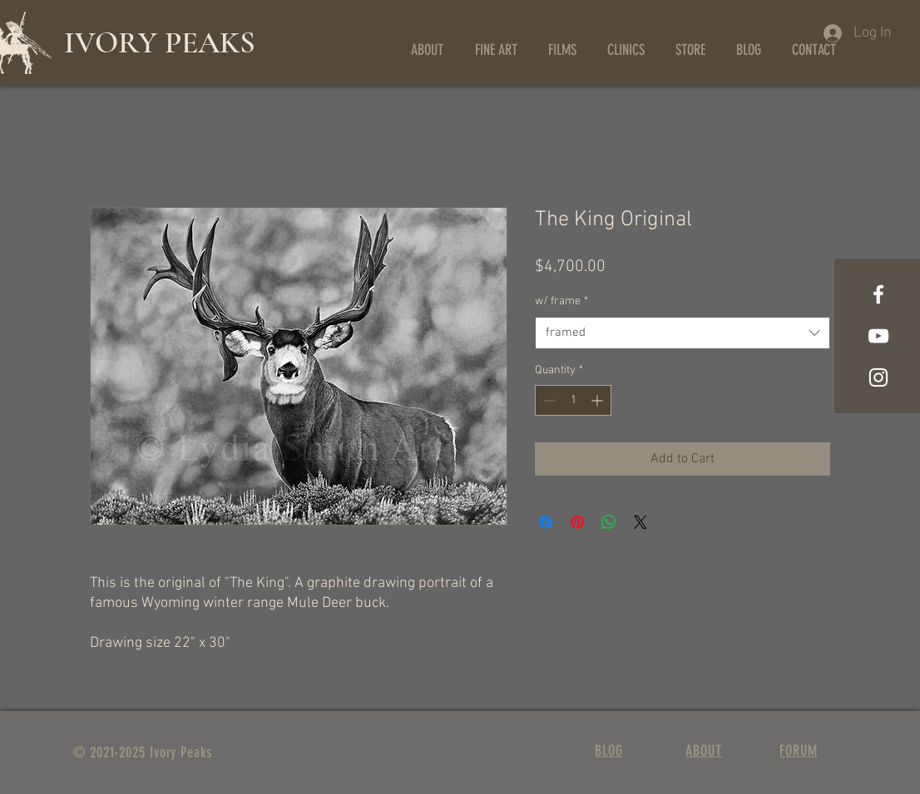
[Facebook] (878, 294)
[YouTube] (878, 335)
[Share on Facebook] (546, 522)
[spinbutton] (573, 400)
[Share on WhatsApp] (609, 522)
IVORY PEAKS (159, 43)
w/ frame (561, 301)
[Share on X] (640, 522)
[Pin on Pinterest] (577, 522)
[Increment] (598, 400)
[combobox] (682, 333)
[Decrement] (547, 400)
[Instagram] (878, 377)
